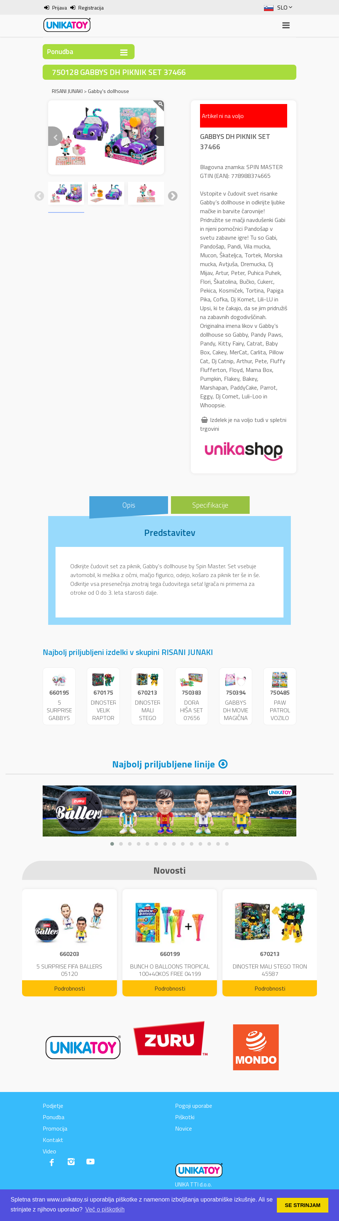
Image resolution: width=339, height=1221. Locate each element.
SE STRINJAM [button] (303, 1205)
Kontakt (53, 1139)
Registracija (91, 7)
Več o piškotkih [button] (105, 1209)
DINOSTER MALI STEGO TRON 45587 (148, 717)
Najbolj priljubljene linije (163, 764)
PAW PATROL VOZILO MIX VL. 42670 (280, 717)
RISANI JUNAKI (67, 91)
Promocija (55, 1128)
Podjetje (53, 1105)
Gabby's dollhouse (108, 91)
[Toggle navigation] (124, 52)
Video (49, 1151)
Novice (183, 1128)
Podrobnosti (69, 988)
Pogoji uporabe (193, 1105)
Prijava (59, 7)
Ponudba (53, 1117)
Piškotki (185, 1117)
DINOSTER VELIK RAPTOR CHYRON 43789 (104, 717)
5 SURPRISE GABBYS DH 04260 (59, 717)
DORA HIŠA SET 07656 (191, 710)
